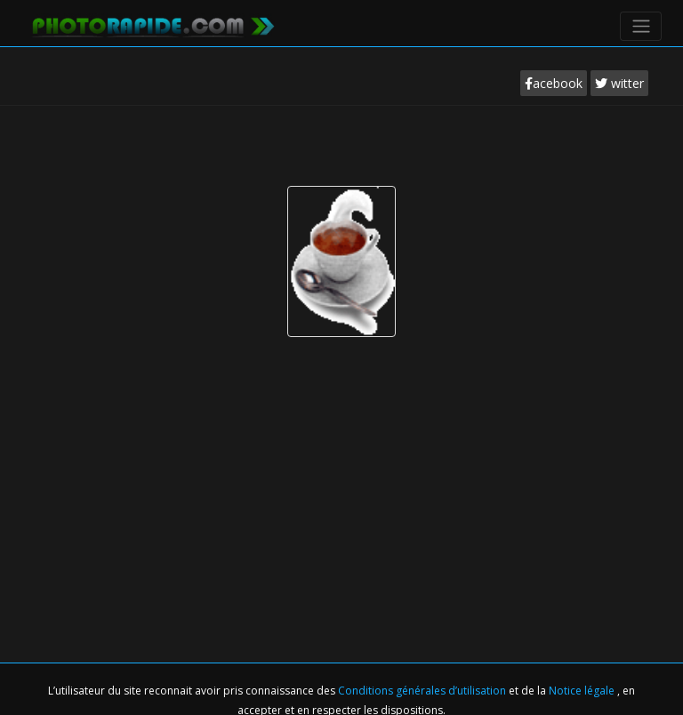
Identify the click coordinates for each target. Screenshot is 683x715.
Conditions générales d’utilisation (423, 690)
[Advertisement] (341, 159)
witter (619, 83)
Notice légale (583, 690)
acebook (554, 83)
